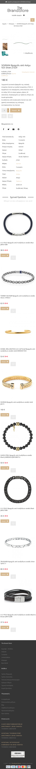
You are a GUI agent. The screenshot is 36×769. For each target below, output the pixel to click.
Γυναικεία (4, 654)
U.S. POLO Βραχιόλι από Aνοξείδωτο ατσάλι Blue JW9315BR (17, 243)
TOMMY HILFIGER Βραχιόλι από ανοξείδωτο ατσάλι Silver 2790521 (17, 297)
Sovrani (18, 163)
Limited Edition (5, 657)
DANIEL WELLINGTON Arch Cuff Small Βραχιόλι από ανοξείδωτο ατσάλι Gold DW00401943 (17, 350)
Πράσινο (19, 181)
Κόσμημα (4, 660)
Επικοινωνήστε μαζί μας (8, 702)
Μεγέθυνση (28, 53)
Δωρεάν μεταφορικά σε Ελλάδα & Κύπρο (18, 2)
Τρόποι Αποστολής (6, 677)
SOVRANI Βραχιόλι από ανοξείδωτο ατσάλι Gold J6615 (16, 403)
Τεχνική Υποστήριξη (7, 685)
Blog (2, 705)
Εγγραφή (4, 649)
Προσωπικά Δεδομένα (7, 710)
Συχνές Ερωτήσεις (6, 688)
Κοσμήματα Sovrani (28, 72)
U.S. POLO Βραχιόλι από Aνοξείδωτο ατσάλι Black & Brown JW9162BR (18, 616)
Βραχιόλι (19, 171)
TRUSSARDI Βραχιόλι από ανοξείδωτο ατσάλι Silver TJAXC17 (17, 562)
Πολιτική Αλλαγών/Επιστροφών (10, 680)
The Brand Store (16, 763)
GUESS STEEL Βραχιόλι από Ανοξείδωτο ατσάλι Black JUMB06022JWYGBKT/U (16, 456)
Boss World (4, 663)
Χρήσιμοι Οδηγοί (6, 682)
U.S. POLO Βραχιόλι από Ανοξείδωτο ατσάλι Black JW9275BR (17, 509)
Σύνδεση (10, 649)
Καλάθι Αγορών (18, 15)
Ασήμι (18, 174)
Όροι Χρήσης (5, 713)
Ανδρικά (3, 652)
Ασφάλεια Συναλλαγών (8, 708)
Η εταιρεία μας (5, 699)
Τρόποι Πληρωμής (6, 674)
